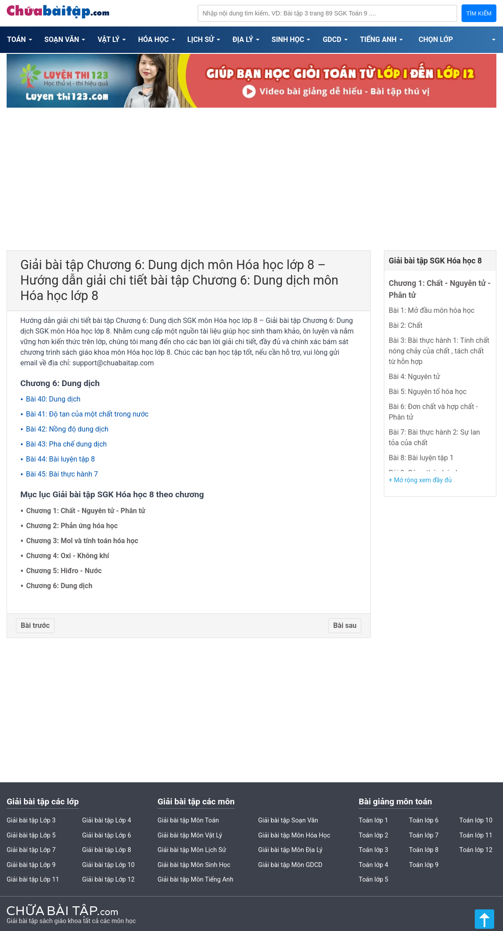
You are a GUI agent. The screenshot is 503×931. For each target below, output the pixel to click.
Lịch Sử (201, 39)
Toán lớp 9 (424, 865)
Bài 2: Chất (406, 325)
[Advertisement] (251, 175)
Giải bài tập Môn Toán (188, 820)
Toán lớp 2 (373, 835)
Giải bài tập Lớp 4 (106, 820)
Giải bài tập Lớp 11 (33, 879)
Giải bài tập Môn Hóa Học (294, 835)
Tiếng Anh (378, 39)
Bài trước (35, 625)
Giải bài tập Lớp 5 (31, 835)
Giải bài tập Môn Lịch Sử (192, 850)
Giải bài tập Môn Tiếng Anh (195, 879)
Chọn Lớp (436, 39)
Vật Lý (109, 39)
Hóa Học (153, 39)
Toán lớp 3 (373, 850)
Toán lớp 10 (475, 820)
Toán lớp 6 (424, 820)
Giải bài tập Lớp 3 (31, 820)
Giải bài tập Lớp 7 (31, 850)
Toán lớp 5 (373, 879)
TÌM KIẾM (479, 13)
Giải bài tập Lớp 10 (108, 865)
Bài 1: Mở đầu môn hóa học (431, 310)
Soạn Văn (62, 39)
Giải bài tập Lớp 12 (108, 879)
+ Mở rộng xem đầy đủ (420, 480)
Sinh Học (288, 39)
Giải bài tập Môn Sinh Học (194, 865)
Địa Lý (243, 39)
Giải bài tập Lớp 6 (106, 835)
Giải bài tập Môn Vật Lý (190, 835)
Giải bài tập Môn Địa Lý (290, 850)
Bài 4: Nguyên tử (414, 376)
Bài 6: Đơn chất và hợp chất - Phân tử (433, 411)
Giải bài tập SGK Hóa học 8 (435, 260)
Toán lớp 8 (424, 850)
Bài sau (345, 625)
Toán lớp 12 (475, 850)
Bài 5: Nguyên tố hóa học (427, 391)
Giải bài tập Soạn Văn (288, 820)
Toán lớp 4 (373, 865)
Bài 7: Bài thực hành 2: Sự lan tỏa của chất (434, 437)
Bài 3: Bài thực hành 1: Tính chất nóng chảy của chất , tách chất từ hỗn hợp (439, 351)
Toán (16, 39)
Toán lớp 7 (424, 835)
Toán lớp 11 (475, 835)
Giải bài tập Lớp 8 (106, 850)
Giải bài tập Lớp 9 (31, 865)
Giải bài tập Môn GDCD (290, 865)
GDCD (332, 39)
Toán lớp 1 (373, 820)
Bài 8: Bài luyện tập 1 (421, 458)
